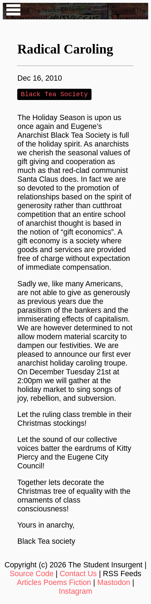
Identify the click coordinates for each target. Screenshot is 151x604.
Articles (29, 583)
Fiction (80, 583)
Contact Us (78, 574)
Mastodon (113, 583)
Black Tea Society (54, 94)
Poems (55, 583)
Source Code (32, 574)
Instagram (75, 592)
